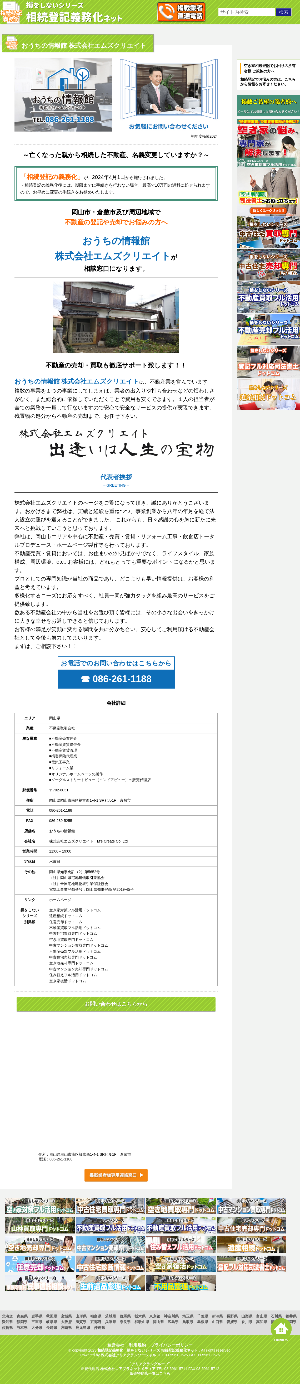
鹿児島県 (83, 1327)
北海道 (7, 1316)
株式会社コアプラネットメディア (128, 1369)
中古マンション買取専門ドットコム (78, 945)
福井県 (291, 1316)
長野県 (232, 1316)
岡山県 (158, 1322)
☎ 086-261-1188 (116, 679)
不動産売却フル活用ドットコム (75, 951)
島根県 (202, 1322)
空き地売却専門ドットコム (71, 963)
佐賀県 (7, 1327)
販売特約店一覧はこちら (150, 1373)
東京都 (154, 1316)
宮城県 (66, 1316)
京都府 (95, 1322)
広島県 (173, 1322)
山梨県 (246, 1316)
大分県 (36, 1327)
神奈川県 (171, 1316)
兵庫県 (110, 1322)
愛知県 (7, 1322)
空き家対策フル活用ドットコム (75, 910)
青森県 (22, 1316)
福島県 (95, 1316)
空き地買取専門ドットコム (71, 939)
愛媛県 (232, 1322)
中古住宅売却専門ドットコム (73, 957)
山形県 (81, 1316)
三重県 (36, 1322)
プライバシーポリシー (172, 1345)
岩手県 (36, 1316)
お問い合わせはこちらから (116, 1004)
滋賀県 (81, 1322)
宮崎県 (66, 1327)
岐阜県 (51, 1322)
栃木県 (140, 1316)
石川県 (276, 1316)
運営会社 (115, 1345)
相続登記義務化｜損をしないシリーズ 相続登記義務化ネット (147, 1350)
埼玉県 (187, 1316)
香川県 (246, 1322)
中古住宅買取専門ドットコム (73, 933)
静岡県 (22, 1322)
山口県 (217, 1322)
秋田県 (51, 1316)
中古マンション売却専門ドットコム (78, 969)
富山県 (261, 1316)
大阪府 (66, 1322)
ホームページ (60, 900)
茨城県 (110, 1316)
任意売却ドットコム (65, 922)
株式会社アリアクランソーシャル (128, 1355)
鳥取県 (187, 1322)
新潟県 (217, 1316)
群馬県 (125, 1316)
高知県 (261, 1322)
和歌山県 (141, 1322)
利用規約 (137, 1345)
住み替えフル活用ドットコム (73, 975)
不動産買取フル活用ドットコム (75, 928)
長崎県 (51, 1327)
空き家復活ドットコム (67, 981)
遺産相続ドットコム (65, 916)
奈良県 (125, 1322)
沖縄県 (99, 1327)
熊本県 (22, 1327)
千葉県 (202, 1316)
